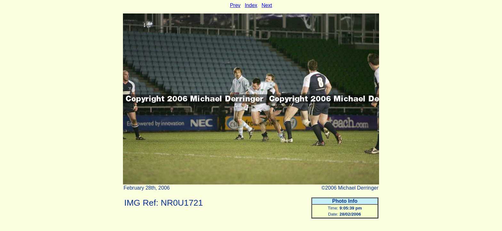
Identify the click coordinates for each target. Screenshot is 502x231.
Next (267, 5)
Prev (235, 5)
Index (251, 5)
